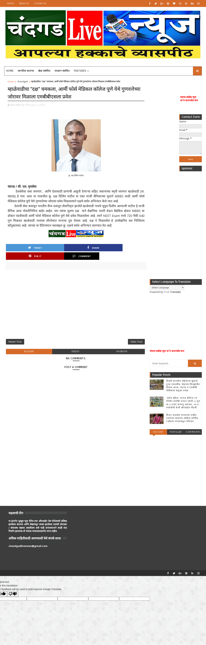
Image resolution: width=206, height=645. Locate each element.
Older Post (121, 344)
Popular (176, 432)
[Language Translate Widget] (167, 288)
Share (53, 257)
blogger (26, 354)
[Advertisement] (190, 226)
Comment (115, 257)
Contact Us (40, 3)
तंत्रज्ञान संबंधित (62, 70)
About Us (24, 3)
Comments (193, 432)
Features (80, 70)
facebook (109, 354)
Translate (172, 292)
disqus (68, 354)
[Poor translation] (12, 594)
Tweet (22, 257)
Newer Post (15, 344)
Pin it (84, 257)
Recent (158, 432)
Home (10, 3)
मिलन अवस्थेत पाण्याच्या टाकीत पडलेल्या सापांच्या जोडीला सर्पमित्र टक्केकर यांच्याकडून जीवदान (182, 418)
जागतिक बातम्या (26, 70)
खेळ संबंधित (44, 70)
